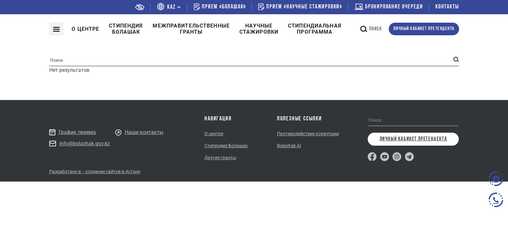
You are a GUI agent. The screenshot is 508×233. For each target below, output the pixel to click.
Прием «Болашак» (220, 6)
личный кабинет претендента (424, 29)
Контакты (447, 7)
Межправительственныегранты (191, 29)
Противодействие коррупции (308, 133)
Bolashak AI (289, 145)
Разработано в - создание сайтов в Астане (94, 171)
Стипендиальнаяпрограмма (314, 29)
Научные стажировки (258, 29)
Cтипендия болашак (126, 29)
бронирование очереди (388, 7)
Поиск (371, 29)
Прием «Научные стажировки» (300, 6)
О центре (85, 29)
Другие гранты (220, 157)
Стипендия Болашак (226, 145)
